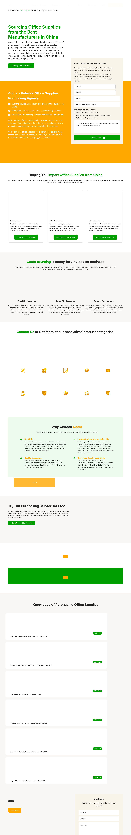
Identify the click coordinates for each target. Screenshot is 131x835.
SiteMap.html (82, 831)
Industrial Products (14, 10)
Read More (15, 702)
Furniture (75, 10)
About (48, 816)
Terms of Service (69, 831)
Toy (51, 10)
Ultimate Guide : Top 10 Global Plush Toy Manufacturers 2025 (102, 813)
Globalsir (120, 831)
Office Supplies (30, 10)
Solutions (49, 812)
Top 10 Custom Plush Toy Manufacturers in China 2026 (103, 809)
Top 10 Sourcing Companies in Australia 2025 (104, 816)
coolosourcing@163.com (22, 816)
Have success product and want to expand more (93, 109)
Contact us (50, 818)
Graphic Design (71, 810)
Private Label (70, 807)
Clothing (42, 10)
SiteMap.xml (93, 831)
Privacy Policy (55, 831)
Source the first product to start (87, 106)
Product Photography (73, 812)
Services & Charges (53, 810)
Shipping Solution (72, 814)
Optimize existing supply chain (86, 112)
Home (48, 807)
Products (49, 814)
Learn (104, 4)
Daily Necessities (62, 10)
